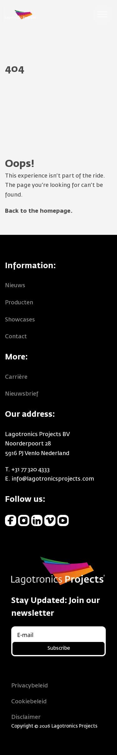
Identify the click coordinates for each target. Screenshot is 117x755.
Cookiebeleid (28, 702)
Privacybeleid (29, 686)
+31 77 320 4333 (30, 469)
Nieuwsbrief (21, 394)
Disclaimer (26, 717)
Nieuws (15, 285)
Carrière (16, 377)
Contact (16, 337)
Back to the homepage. (39, 211)
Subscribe (58, 648)
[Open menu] (102, 14)
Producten (19, 303)
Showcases (20, 320)
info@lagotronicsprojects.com (53, 479)
